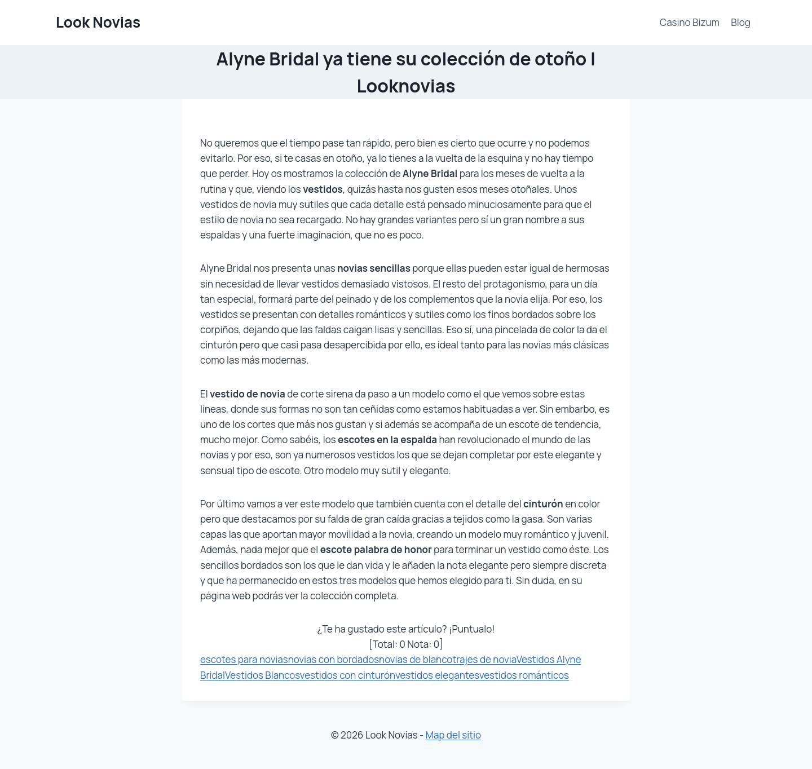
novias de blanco (415, 659)
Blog (741, 22)
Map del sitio (453, 734)
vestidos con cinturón (347, 675)
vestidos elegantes (437, 675)
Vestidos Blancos (262, 675)
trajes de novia (484, 659)
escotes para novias (244, 659)
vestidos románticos (524, 675)
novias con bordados (333, 659)
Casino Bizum (690, 22)
